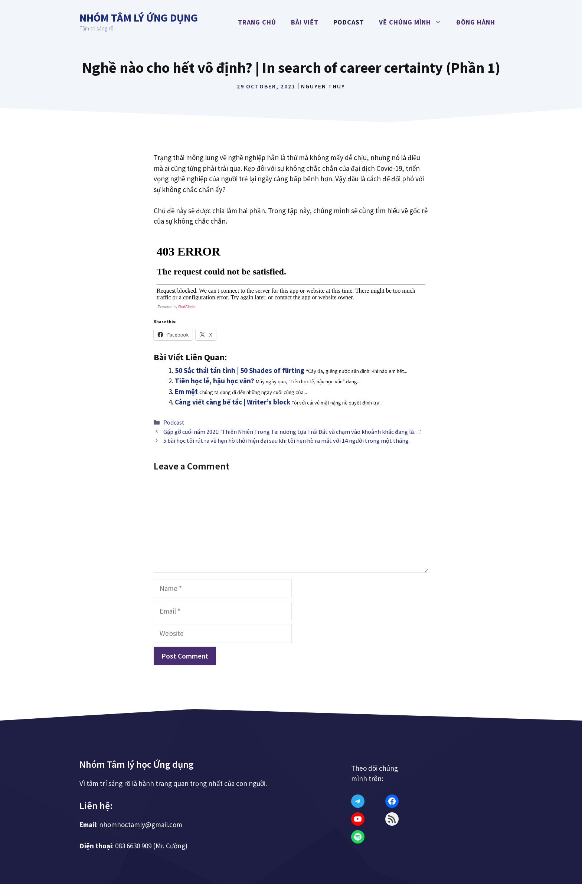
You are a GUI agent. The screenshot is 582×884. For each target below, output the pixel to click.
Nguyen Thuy (323, 86)
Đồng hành (475, 22)
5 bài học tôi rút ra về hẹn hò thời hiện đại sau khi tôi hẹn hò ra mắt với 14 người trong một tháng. (286, 440)
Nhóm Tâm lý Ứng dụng (138, 18)
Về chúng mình (414, 22)
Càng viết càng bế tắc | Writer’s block (232, 401)
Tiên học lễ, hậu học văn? (214, 380)
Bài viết (304, 22)
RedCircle (187, 307)
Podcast (348, 22)
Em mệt (186, 391)
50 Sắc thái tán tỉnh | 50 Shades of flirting (239, 370)
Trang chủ (257, 22)
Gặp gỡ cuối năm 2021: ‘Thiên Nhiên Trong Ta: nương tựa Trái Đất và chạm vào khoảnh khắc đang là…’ (292, 431)
